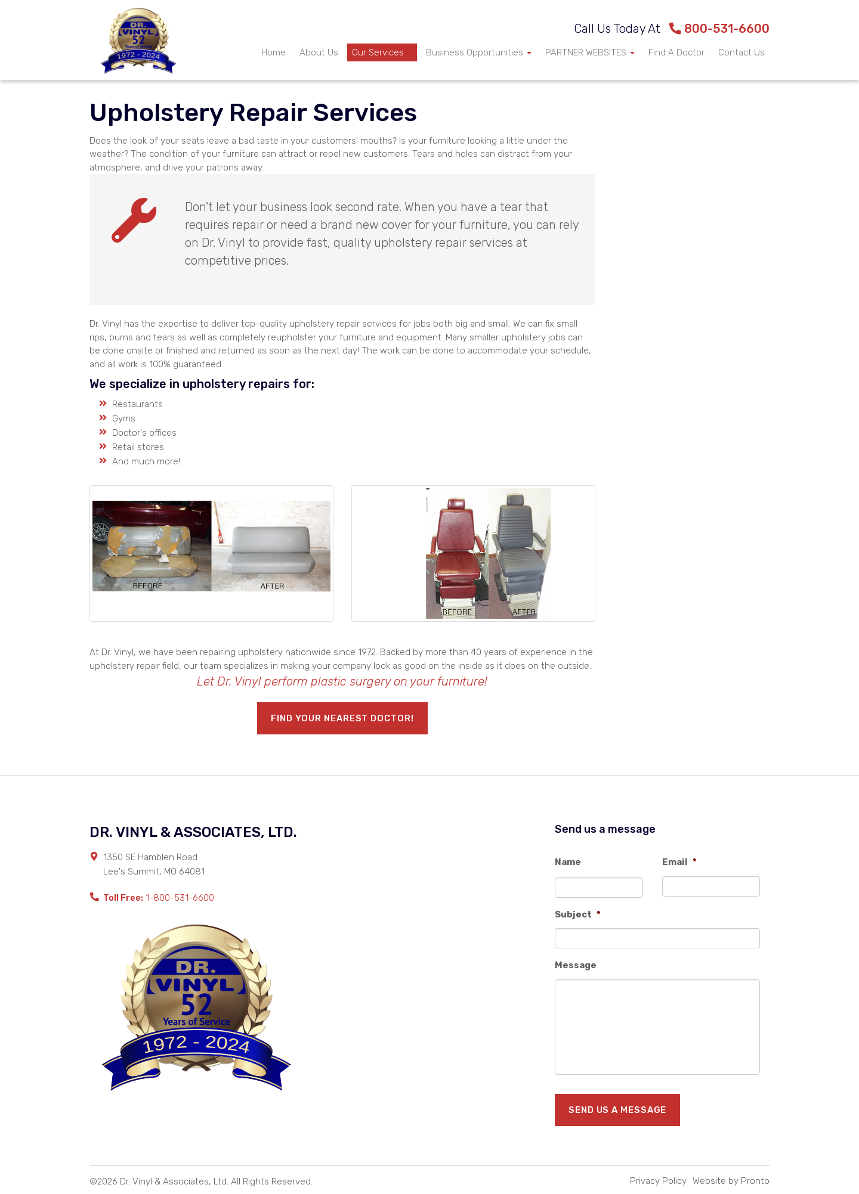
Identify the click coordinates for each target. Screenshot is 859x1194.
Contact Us (741, 52)
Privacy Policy (658, 1181)
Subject (578, 914)
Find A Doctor (676, 52)
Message (576, 965)
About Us (318, 52)
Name (568, 862)
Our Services (382, 52)
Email (679, 862)
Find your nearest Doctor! (342, 718)
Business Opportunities (479, 52)
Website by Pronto (731, 1181)
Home (273, 52)
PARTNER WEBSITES (590, 52)
